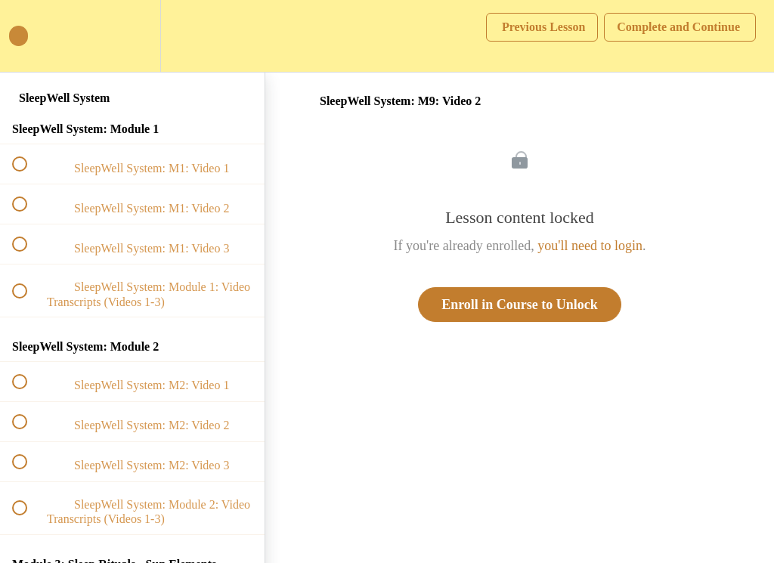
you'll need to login (589, 245)
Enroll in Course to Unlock (519, 304)
